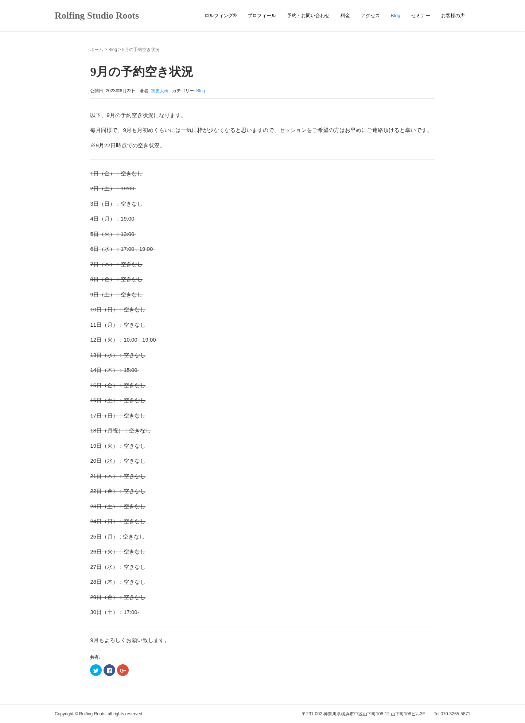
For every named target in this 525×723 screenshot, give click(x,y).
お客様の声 (453, 15)
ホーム (96, 49)
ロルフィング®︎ (221, 15)
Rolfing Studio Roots (97, 15)
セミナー (420, 15)
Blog (395, 15)
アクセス (370, 15)
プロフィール (262, 15)
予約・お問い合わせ (308, 15)
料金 (345, 15)
